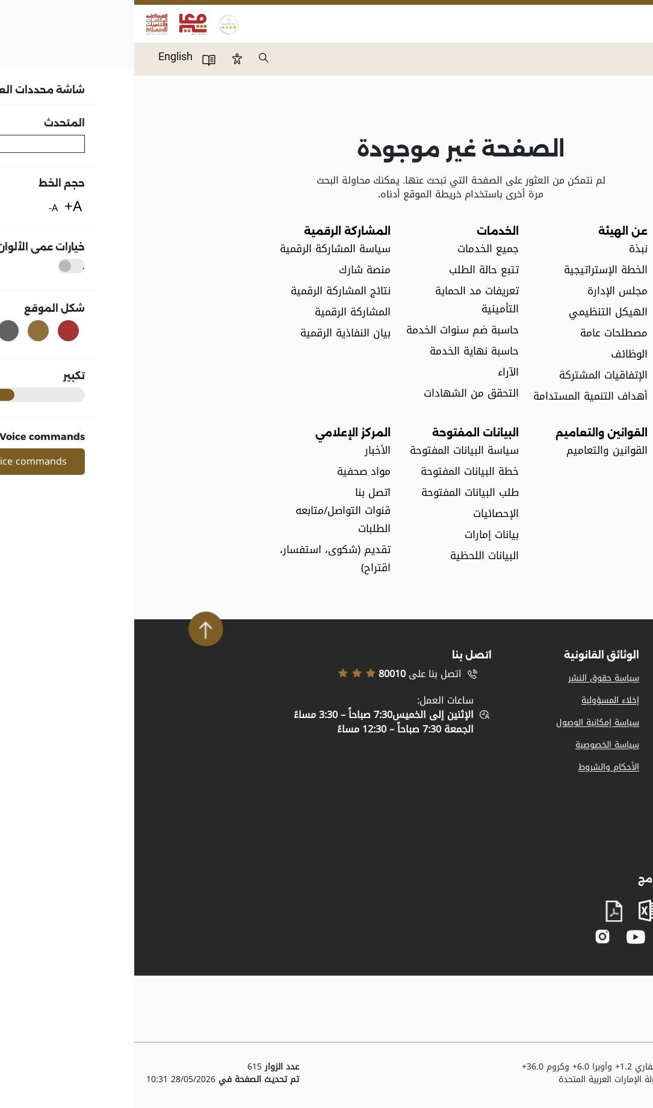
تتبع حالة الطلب (350, 270)
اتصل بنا (626, 789)
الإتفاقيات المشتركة (469, 375)
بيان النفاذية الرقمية (211, 333)
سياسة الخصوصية (473, 745)
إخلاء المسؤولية (476, 700)
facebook (560, 936)
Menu (631, 51)
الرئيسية (638, 103)
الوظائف (495, 354)
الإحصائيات (362, 514)
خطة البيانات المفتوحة (335, 471)
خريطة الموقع (615, 745)
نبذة (504, 249)
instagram (468, 936)
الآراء (374, 372)
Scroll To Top (71, 628)
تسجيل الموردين (612, 722)
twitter (536, 936)
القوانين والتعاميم (472, 450)
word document (555, 910)
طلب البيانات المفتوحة (336, 493)
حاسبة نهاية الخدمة (340, 351)
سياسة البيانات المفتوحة (330, 450)
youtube (501, 936)
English (41, 56)
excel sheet (515, 910)
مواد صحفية (229, 471)
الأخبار (243, 450)
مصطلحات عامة (479, 333)
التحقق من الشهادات (337, 393)
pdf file (479, 911)
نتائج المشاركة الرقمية (206, 291)
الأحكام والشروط (474, 767)
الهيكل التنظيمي (474, 312)
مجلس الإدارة (483, 291)
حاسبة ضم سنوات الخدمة (328, 330)
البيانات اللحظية (350, 556)
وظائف (628, 700)
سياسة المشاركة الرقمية (201, 249)
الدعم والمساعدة (610, 767)
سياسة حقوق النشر (469, 678)
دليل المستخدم (74, 59)
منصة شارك (230, 270)
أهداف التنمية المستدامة (456, 396)
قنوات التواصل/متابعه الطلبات (208, 520)
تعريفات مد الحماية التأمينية (343, 300)
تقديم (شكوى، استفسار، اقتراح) (201, 559)
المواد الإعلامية (613, 678)
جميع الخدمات (354, 249)
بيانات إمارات (357, 535)
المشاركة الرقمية (218, 312)
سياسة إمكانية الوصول (463, 722)
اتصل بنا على (265, 674)
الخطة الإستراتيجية (471, 270)
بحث (130, 58)
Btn (103, 58)
